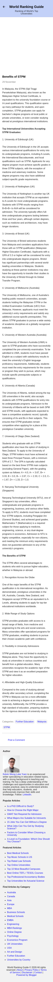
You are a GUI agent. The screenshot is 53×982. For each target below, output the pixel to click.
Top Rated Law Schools (19, 861)
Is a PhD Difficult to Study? (20, 806)
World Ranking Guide (26, 7)
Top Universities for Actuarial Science (25, 881)
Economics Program (17, 940)
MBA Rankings (14, 928)
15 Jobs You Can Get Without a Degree (27, 822)
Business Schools (16, 912)
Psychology (13, 936)
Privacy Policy (32, 970)
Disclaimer (27, 972)
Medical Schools (15, 916)
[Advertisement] (26, 47)
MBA (9, 908)
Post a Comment (16, 740)
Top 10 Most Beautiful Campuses (23, 869)
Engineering (13, 924)
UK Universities (14, 944)
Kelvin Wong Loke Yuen (15, 774)
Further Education (25, 721)
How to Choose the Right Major (22, 810)
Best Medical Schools (18, 853)
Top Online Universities (18, 865)
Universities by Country (18, 960)
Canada (11, 896)
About (20, 970)
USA (9, 948)
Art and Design (14, 952)
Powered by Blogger (26, 975)
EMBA (10, 920)
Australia (11, 892)
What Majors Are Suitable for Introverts (26, 818)
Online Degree (14, 932)
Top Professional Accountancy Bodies (26, 877)
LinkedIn (27, 794)
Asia (9, 900)
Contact (38, 972)
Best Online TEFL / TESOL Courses (25, 873)
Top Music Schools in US (19, 857)
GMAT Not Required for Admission (24, 814)
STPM (7, 727)
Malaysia (41, 721)
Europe (10, 904)
